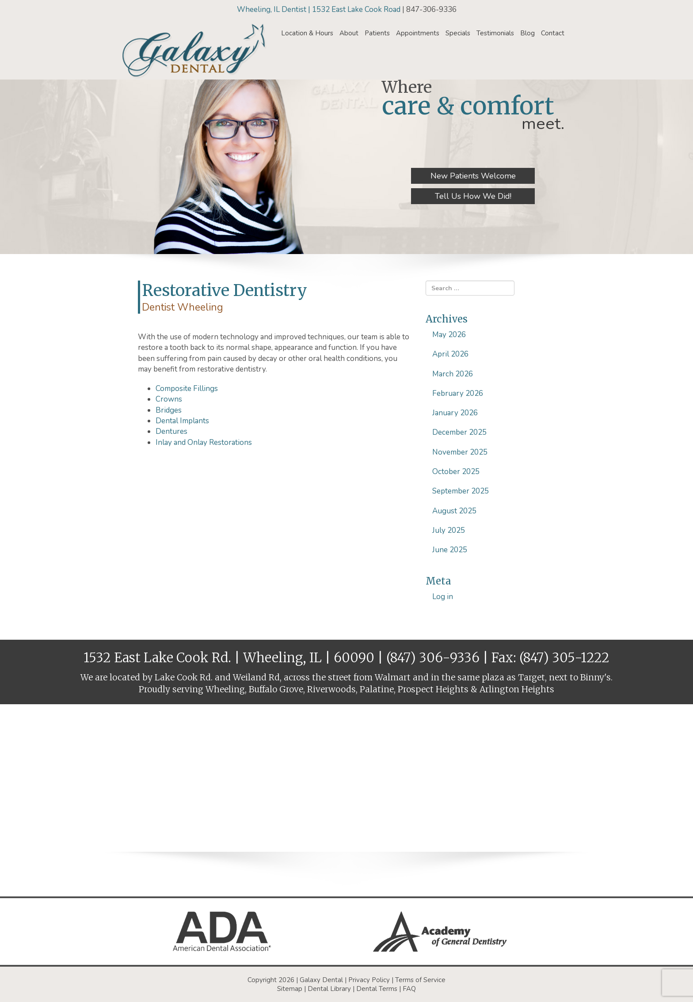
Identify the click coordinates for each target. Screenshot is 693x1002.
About (348, 33)
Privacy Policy (369, 979)
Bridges (169, 410)
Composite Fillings (187, 388)
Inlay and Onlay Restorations (204, 442)
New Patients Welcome (473, 176)
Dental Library (329, 988)
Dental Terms (376, 988)
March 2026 (452, 374)
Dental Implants (182, 421)
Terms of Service (420, 979)
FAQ (409, 988)
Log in (442, 597)
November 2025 (459, 452)
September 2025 (460, 491)
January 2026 (455, 413)
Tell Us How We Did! (473, 196)
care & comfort (468, 106)
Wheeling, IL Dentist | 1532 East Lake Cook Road (319, 9)
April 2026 (450, 354)
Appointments (417, 33)
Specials (458, 33)
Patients (377, 33)
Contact (552, 33)
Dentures (171, 431)
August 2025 (454, 511)
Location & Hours (307, 33)
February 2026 (457, 393)
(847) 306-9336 (433, 657)
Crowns (169, 399)
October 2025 (456, 472)
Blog (527, 33)
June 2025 (449, 550)
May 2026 (449, 335)
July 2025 (448, 530)
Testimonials (495, 33)
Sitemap (289, 988)
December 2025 (459, 432)
